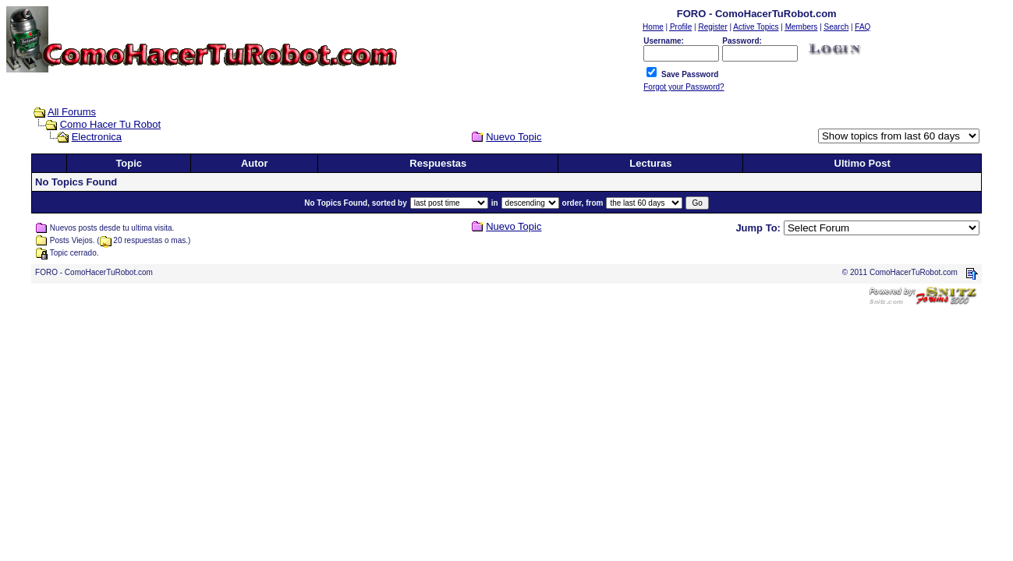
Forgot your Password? (683, 87)
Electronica (97, 137)
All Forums (72, 112)
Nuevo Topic (513, 137)
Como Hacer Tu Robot (110, 124)
